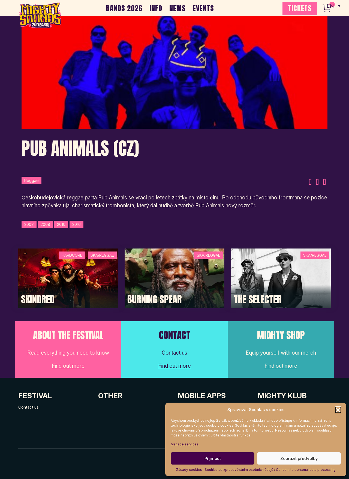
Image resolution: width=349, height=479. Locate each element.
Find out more (68, 366)
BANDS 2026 (124, 8)
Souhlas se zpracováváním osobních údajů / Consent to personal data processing (270, 470)
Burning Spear (154, 299)
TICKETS (300, 8)
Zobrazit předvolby (299, 458)
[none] (333, 5)
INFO (155, 8)
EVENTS (203, 8)
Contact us (28, 407)
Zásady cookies (189, 470)
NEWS (177, 8)
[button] (338, 409)
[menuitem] (333, 5)
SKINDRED (38, 299)
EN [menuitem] (330, 5)
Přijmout (212, 458)
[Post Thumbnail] (68, 278)
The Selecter (258, 299)
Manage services (184, 444)
